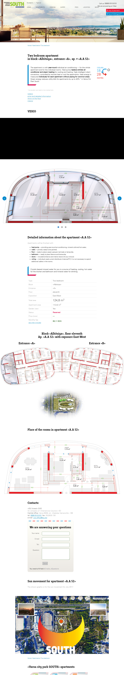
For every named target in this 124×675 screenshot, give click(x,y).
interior (30, 101)
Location (86, 7)
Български (30, 3)
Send (45, 563)
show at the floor (34, 98)
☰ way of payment (113, 10)
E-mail (47, 569)
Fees (76, 7)
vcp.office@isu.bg (40, 518)
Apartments (36, 45)
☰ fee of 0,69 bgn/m (114, 14)
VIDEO (30, 94)
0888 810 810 (36, 515)
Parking (52, 7)
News (97, 7)
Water (62, 7)
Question (55, 569)
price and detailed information (39, 96)
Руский (38, 3)
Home (29, 45)
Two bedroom (45, 45)
